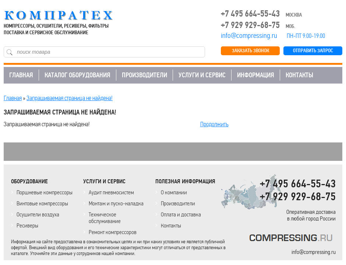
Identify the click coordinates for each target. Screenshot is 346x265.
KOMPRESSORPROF (292, 239)
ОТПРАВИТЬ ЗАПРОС (313, 50)
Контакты (171, 225)
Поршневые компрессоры (45, 192)
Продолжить (214, 124)
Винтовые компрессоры (42, 203)
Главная (13, 98)
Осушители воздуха (38, 214)
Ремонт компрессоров (113, 232)
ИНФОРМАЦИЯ (255, 75)
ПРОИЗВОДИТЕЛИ (144, 75)
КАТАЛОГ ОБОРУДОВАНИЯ (77, 75)
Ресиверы (27, 225)
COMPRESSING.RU (65, 15)
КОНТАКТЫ (299, 75)
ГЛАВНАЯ (21, 75)
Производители (178, 203)
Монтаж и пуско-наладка (116, 203)
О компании (174, 192)
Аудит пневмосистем (111, 192)
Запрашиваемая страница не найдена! (70, 98)
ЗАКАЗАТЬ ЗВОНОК (250, 50)
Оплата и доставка (181, 214)
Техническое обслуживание (105, 218)
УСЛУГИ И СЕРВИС (202, 75)
